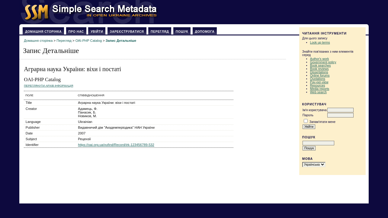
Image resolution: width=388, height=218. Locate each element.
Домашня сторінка (43, 31)
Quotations (317, 79)
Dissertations (319, 72)
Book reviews (319, 69)
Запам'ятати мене (322, 122)
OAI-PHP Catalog (88, 40)
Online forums (320, 75)
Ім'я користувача (315, 110)
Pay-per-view (319, 82)
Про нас (76, 31)
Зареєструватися (127, 31)
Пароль (308, 115)
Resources (317, 85)
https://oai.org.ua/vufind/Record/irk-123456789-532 (116, 145)
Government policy (323, 62)
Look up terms (320, 42)
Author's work (319, 59)
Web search (318, 92)
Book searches (320, 65)
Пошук (182, 31)
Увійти (97, 31)
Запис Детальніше (121, 40)
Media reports (319, 89)
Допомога (205, 31)
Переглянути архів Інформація (48, 85)
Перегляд (160, 31)
